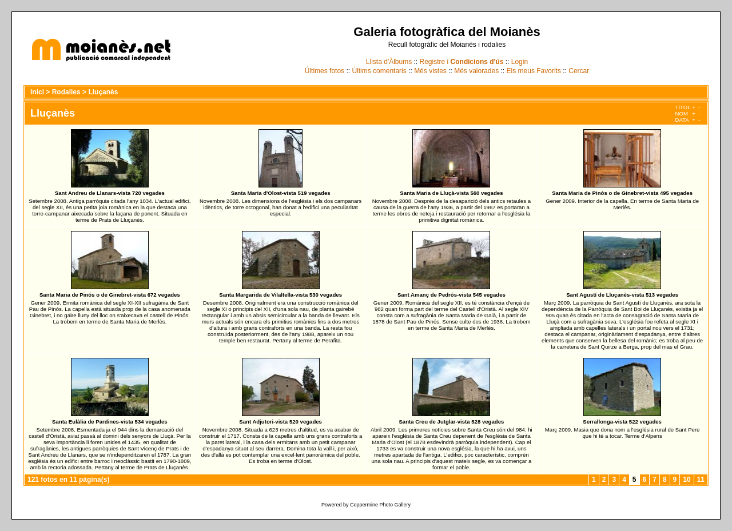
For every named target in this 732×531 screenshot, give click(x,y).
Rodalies (66, 92)
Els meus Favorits (534, 71)
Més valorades (476, 71)
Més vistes (430, 71)
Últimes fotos (324, 71)
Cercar (578, 71)
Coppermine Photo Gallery (380, 505)
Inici (37, 92)
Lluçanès (103, 92)
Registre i (462, 62)
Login (519, 62)
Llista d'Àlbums (389, 62)
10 (686, 480)
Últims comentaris (379, 71)
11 (701, 480)
